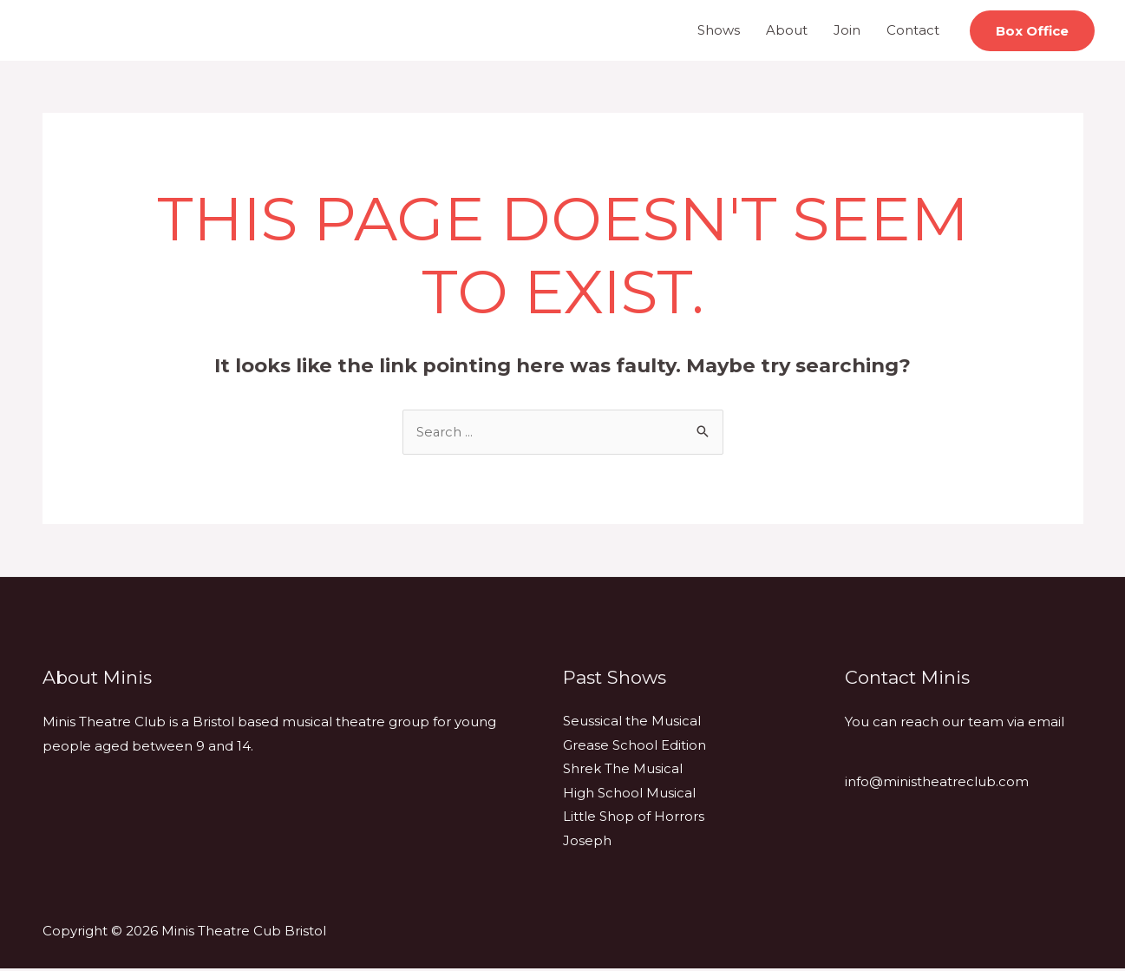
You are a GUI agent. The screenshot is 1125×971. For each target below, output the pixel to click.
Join (847, 30)
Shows (718, 30)
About (787, 30)
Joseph (587, 843)
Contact (912, 30)
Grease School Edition (634, 746)
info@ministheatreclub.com (937, 783)
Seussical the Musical (632, 722)
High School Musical (629, 795)
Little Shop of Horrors (633, 818)
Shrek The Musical (623, 771)
